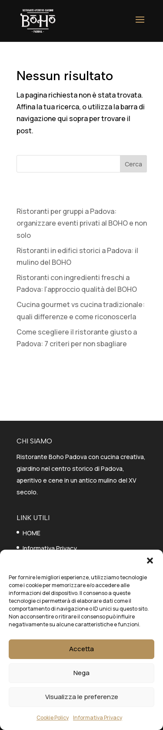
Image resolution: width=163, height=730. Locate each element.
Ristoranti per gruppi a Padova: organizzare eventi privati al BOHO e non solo (82, 223)
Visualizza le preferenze (81, 696)
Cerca (133, 164)
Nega (81, 672)
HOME (31, 533)
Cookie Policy (53, 717)
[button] (150, 560)
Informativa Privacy (97, 717)
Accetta (81, 648)
